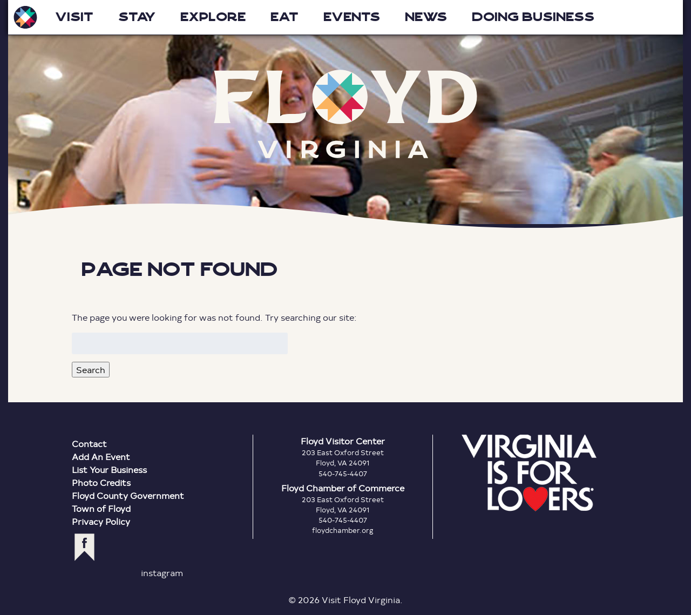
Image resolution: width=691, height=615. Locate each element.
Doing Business (533, 17)
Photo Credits (101, 482)
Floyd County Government (128, 495)
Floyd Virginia (345, 114)
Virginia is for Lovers (529, 473)
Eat (284, 17)
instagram (162, 572)
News (426, 17)
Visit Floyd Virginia (25, 17)
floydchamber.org (343, 530)
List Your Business (109, 469)
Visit (74, 17)
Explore (213, 17)
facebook (84, 547)
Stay (136, 17)
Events (351, 17)
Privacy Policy (101, 521)
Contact (89, 443)
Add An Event (101, 456)
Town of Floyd (101, 508)
